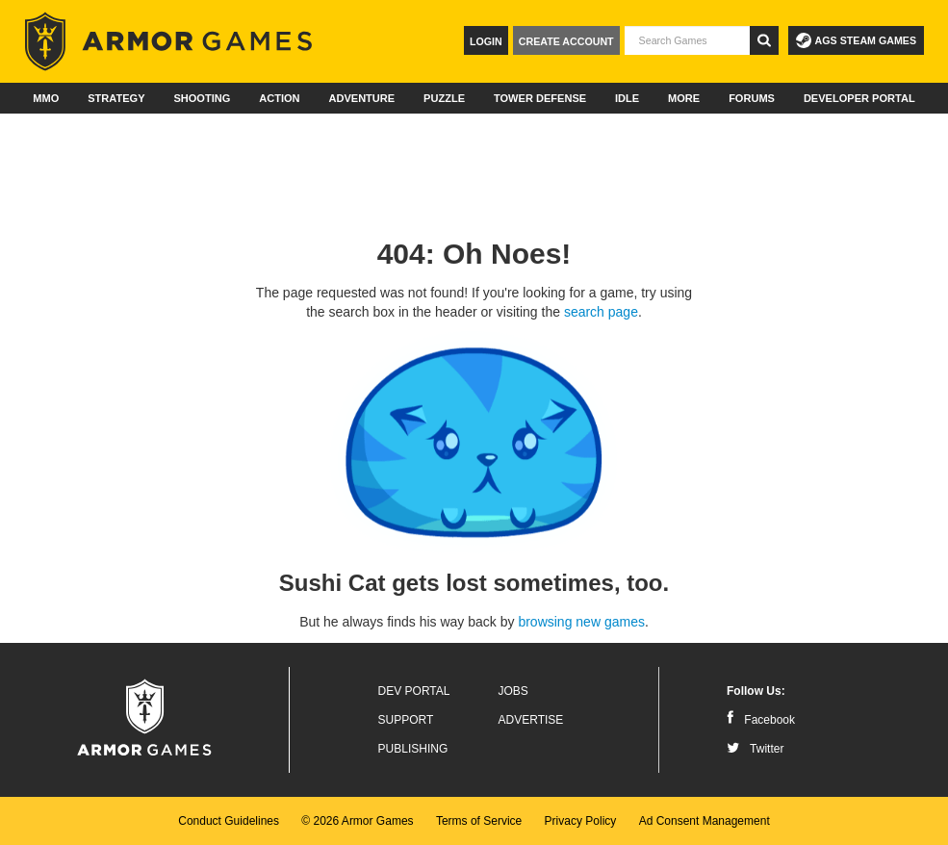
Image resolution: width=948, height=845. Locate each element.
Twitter (755, 748)
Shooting (201, 98)
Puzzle (444, 98)
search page (601, 312)
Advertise (531, 720)
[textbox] (687, 40)
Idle (627, 98)
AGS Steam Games (856, 40)
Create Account (566, 41)
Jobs (513, 691)
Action (279, 98)
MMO (46, 98)
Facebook (761, 720)
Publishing (413, 748)
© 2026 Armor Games (357, 821)
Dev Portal (414, 691)
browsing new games (581, 621)
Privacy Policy (581, 821)
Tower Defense (540, 98)
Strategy (116, 98)
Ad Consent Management (704, 821)
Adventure (361, 98)
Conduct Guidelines (228, 821)
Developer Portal (859, 98)
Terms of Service (479, 821)
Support (406, 720)
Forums (752, 98)
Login (486, 41)
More (684, 98)
